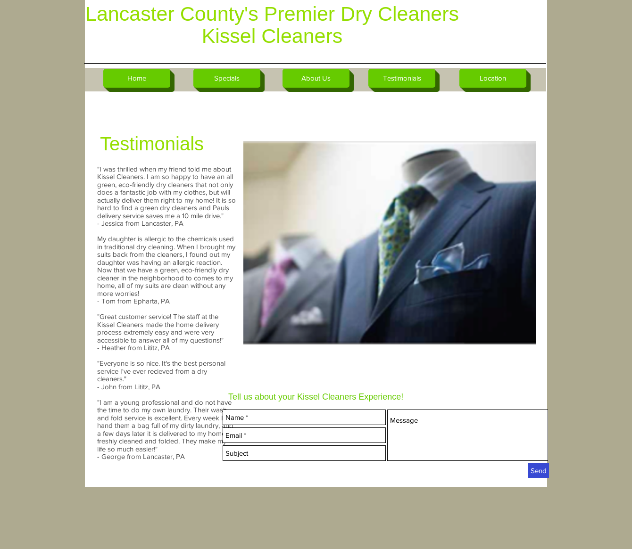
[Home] (136, 78)
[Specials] (226, 78)
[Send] (538, 470)
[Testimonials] (401, 78)
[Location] (492, 78)
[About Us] (316, 78)
